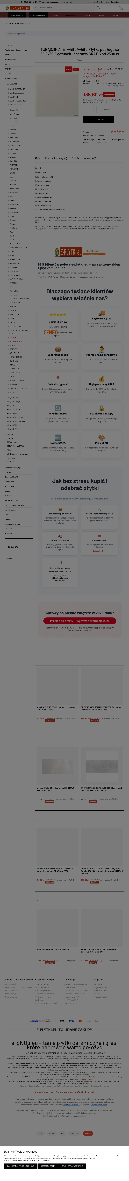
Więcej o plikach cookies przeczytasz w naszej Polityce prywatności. (27, 1160)
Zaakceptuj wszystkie (72, 1166)
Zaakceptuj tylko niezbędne (20, 1166)
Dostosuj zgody (48, 1166)
